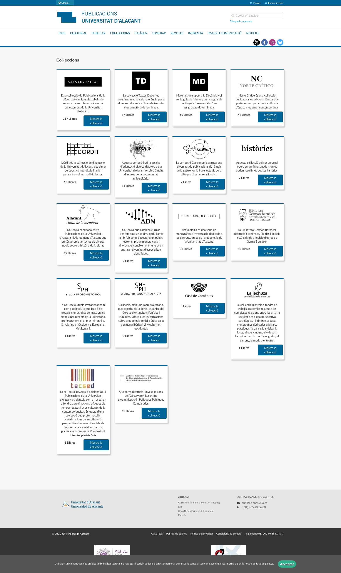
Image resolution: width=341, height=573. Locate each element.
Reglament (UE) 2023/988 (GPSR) (264, 533)
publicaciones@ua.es (254, 503)
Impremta (195, 33)
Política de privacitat (201, 533)
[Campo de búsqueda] (256, 16)
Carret (255, 3)
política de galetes (263, 563)
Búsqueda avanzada (241, 21)
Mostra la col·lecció (96, 121)
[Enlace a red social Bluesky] (280, 42)
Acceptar (287, 564)
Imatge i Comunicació (224, 33)
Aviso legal (157, 533)
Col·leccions (120, 33)
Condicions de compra (229, 533)
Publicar (98, 33)
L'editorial (78, 33)
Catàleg (141, 33)
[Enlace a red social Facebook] (264, 42)
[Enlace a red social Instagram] (272, 42)
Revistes (176, 33)
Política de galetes (176, 533)
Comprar (159, 33)
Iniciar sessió (273, 3)
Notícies (252, 33)
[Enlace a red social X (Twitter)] (256, 42)
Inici (62, 33)
